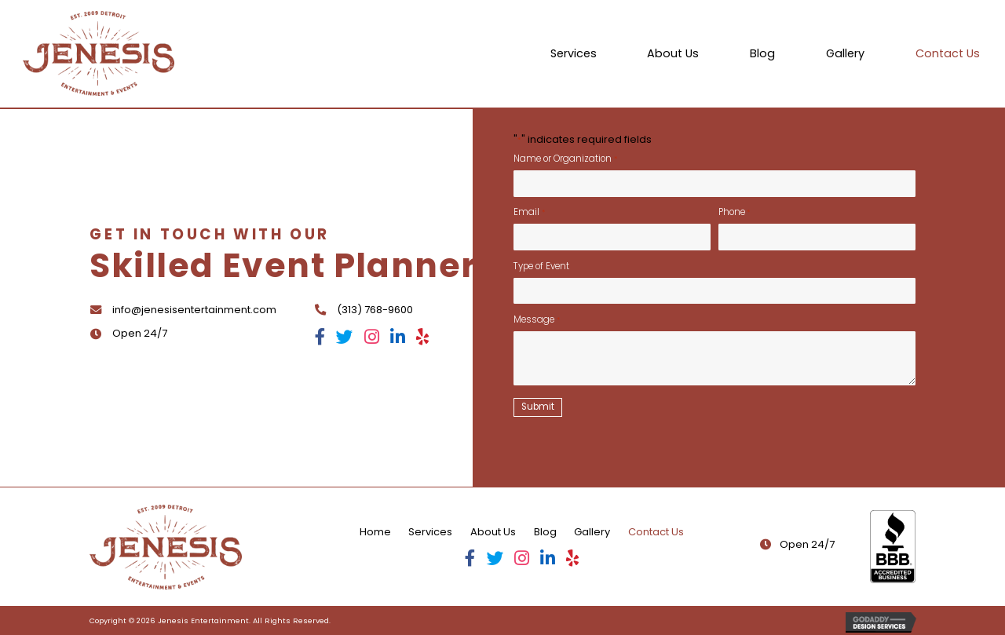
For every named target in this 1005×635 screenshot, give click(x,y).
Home (375, 531)
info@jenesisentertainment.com (194, 309)
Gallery (592, 531)
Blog (545, 531)
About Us (493, 531)
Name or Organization (564, 158)
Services (430, 531)
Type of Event (541, 266)
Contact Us (656, 531)
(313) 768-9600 (375, 309)
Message (536, 319)
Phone (734, 212)
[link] (573, 53)
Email (528, 212)
